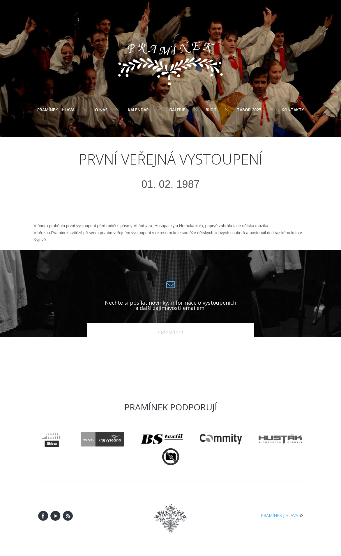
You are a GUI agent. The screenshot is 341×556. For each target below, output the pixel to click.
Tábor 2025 (249, 109)
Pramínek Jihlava (56, 109)
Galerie (177, 109)
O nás (101, 109)
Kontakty (293, 109)
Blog (211, 109)
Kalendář (138, 109)
